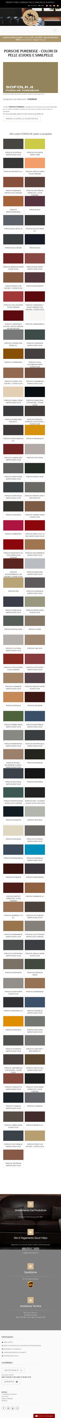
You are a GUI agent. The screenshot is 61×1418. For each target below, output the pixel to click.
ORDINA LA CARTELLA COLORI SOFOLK (22, 119)
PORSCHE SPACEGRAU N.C (13, 1011)
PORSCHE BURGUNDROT (35, 286)
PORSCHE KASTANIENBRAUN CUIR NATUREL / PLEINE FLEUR (13, 574)
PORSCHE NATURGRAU (35, 782)
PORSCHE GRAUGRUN (13, 515)
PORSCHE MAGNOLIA (13, 706)
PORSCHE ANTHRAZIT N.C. (13, 171)
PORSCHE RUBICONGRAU (35, 877)
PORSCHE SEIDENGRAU (13, 973)
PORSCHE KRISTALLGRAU (13, 629)
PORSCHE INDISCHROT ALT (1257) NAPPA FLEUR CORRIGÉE (13, 555)
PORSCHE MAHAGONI (34, 706)
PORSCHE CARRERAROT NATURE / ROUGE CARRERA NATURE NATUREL (13, 326)
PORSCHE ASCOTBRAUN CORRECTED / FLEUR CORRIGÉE (34, 193)
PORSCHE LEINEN (35, 629)
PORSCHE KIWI (13, 591)
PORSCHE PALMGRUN (13, 820)
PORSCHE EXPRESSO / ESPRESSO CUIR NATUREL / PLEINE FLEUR (35, 422)
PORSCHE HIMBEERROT (13, 534)
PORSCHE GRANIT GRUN (34, 477)
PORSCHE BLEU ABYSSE (13, 248)
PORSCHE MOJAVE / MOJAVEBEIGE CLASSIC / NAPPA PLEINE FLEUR (13, 765)
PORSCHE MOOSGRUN (35, 763)
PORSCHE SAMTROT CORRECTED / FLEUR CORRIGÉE (13, 898)
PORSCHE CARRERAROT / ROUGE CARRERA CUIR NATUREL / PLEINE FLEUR (35, 307)
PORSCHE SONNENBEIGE (35, 992)
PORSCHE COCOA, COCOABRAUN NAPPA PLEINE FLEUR (34, 364)
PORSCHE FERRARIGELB (34, 439)
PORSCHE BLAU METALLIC (13, 229)
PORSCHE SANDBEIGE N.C (35, 896)
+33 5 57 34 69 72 (13, 1370)
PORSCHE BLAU (34, 210)
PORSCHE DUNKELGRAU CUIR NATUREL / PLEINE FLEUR (34, 403)
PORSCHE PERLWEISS (13, 839)
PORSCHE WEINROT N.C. (35, 1125)
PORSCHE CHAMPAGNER (13, 362)
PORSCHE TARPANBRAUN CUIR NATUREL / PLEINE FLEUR (13, 1070)
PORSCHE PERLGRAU (34, 820)
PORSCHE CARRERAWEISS (35, 324)
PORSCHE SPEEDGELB (13, 1030)
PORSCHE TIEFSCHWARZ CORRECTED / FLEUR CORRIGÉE (35, 1089)
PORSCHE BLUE (34, 248)
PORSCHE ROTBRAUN (13, 877)
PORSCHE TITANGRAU (35, 1106)
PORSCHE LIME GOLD (34, 648)
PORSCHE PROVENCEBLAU (13, 858)
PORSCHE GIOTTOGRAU (35, 458)
